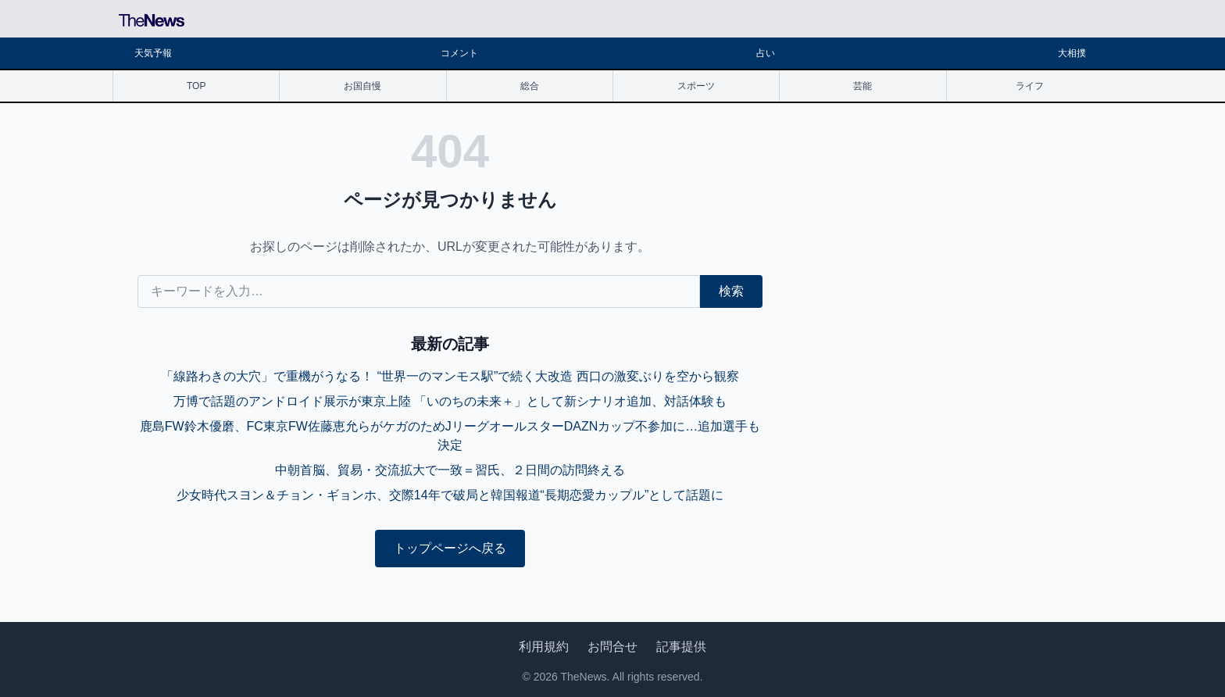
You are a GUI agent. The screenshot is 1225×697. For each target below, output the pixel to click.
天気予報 (153, 53)
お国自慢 (362, 85)
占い (765, 53)
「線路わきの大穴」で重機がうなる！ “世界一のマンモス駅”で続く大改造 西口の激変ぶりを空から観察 (450, 376)
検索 (731, 291)
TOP (196, 85)
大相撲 (1072, 53)
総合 (529, 85)
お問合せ (613, 646)
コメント (459, 53)
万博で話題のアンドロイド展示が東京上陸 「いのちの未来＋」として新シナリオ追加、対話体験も (450, 401)
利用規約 (544, 646)
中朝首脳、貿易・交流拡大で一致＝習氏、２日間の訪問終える (450, 470)
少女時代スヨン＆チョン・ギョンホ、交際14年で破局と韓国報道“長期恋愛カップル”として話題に (450, 495)
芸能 (862, 85)
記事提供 (681, 646)
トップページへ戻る (450, 548)
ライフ (1030, 85)
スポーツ (696, 85)
